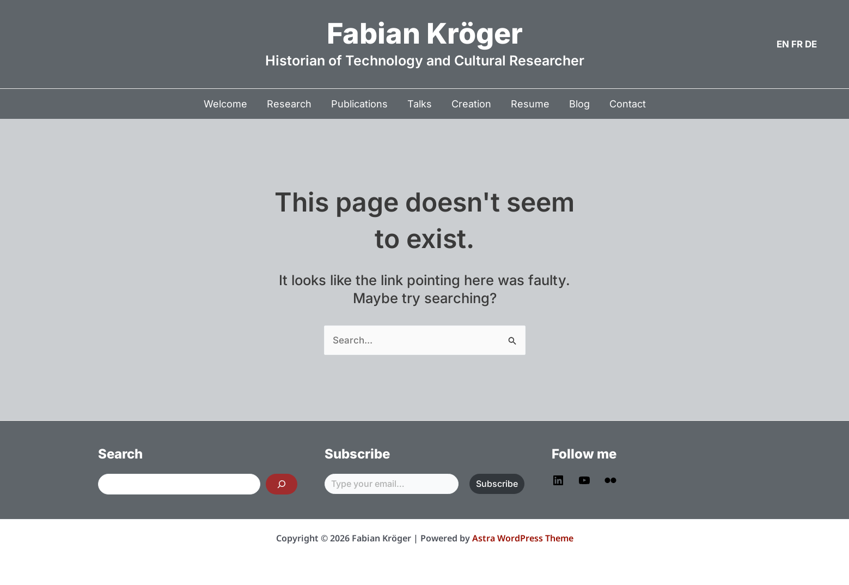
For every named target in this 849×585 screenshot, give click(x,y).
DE (811, 44)
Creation (471, 104)
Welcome (225, 104)
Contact (627, 104)
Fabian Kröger (425, 33)
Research (289, 104)
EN (783, 44)
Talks (419, 104)
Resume (530, 104)
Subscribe (497, 483)
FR (797, 44)
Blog (579, 104)
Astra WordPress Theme (522, 538)
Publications (359, 104)
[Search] (281, 484)
